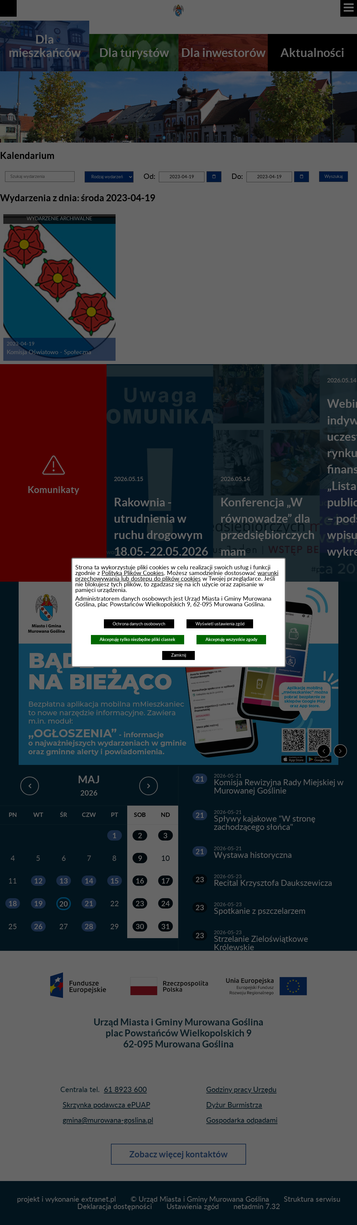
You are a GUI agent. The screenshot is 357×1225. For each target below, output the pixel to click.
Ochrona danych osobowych (139, 624)
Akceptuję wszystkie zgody (231, 639)
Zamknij (178, 655)
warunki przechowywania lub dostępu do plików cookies (176, 576)
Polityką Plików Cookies (133, 573)
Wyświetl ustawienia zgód (219, 624)
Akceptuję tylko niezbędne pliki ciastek (137, 639)
